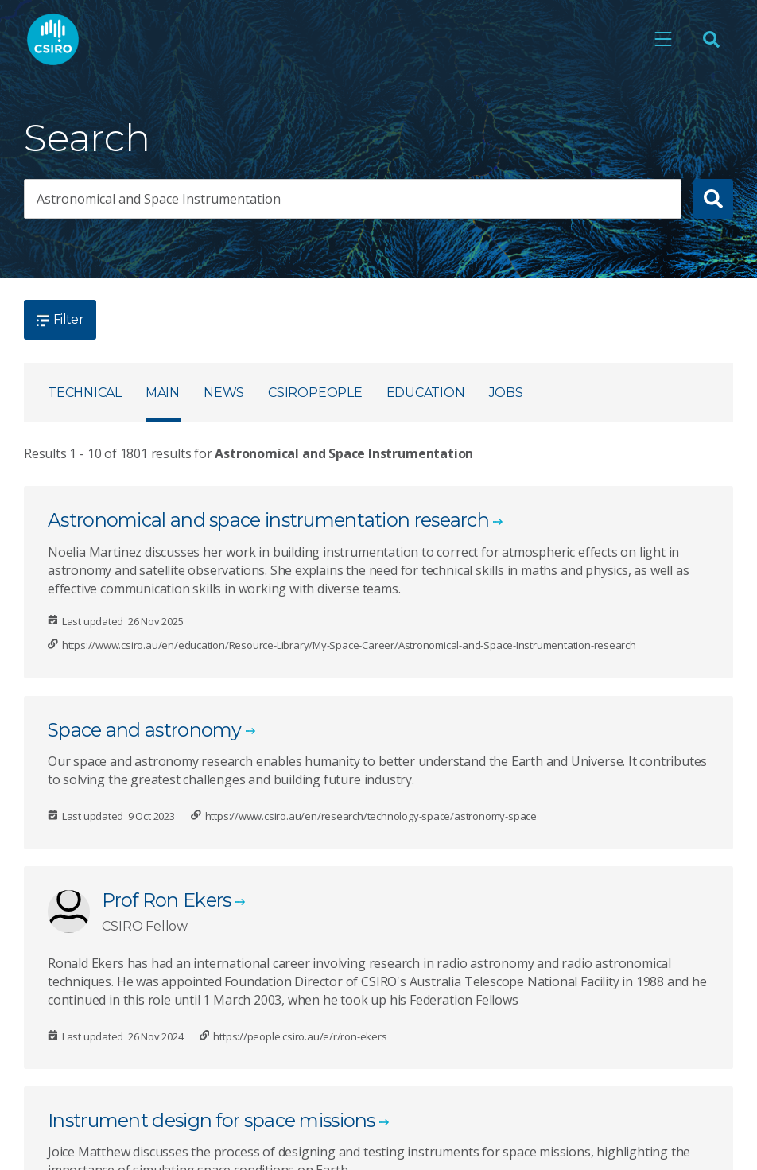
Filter (60, 319)
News (224, 392)
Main (163, 392)
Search (87, 138)
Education (425, 392)
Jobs (506, 392)
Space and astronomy (145, 729)
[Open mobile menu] (663, 39)
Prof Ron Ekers (166, 900)
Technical (85, 392)
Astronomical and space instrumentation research (268, 519)
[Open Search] (711, 39)
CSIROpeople (315, 392)
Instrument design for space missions (211, 1120)
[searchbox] (352, 199)
